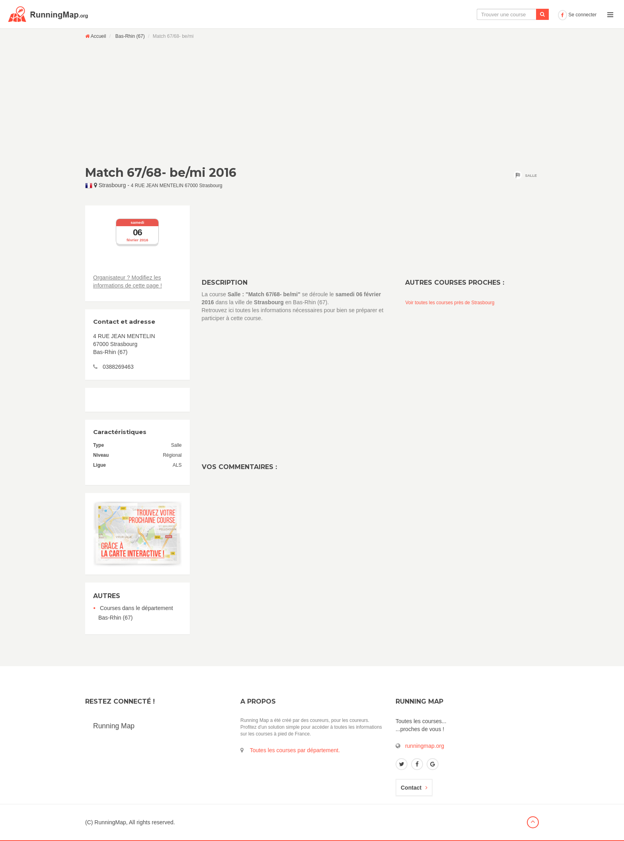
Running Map (114, 726)
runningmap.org (424, 746)
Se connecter (577, 15)
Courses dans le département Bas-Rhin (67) (135, 613)
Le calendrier (475, 14)
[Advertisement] (312, 102)
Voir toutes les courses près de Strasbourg (449, 302)
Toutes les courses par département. (295, 750)
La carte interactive (423, 14)
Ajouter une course (527, 14)
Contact (414, 787)
